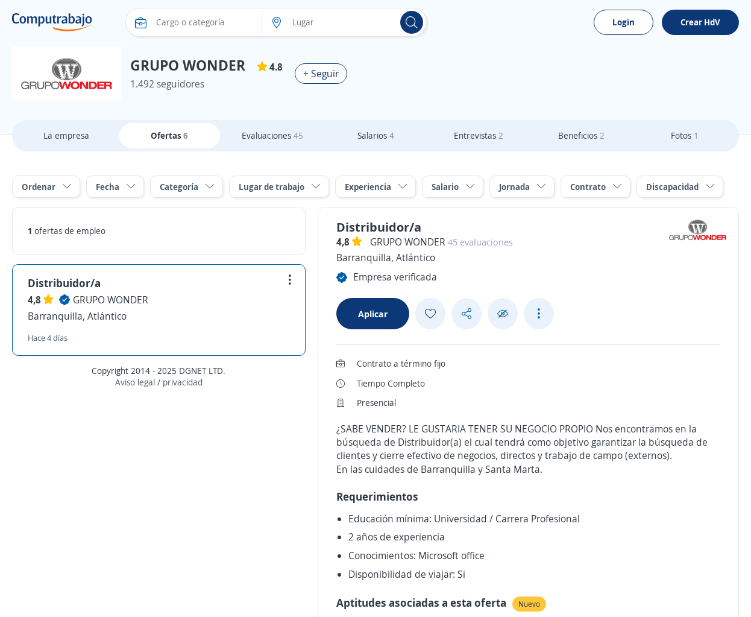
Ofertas (169, 135)
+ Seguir (321, 73)
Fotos (685, 135)
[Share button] (466, 314)
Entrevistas (478, 135)
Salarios (375, 135)
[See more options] (539, 313)
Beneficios (581, 135)
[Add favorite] (430, 313)
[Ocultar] (502, 314)
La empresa (66, 135)
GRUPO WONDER (110, 299)
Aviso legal (135, 382)
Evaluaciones (272, 135)
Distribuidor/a (64, 283)
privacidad (183, 382)
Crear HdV (700, 22)
